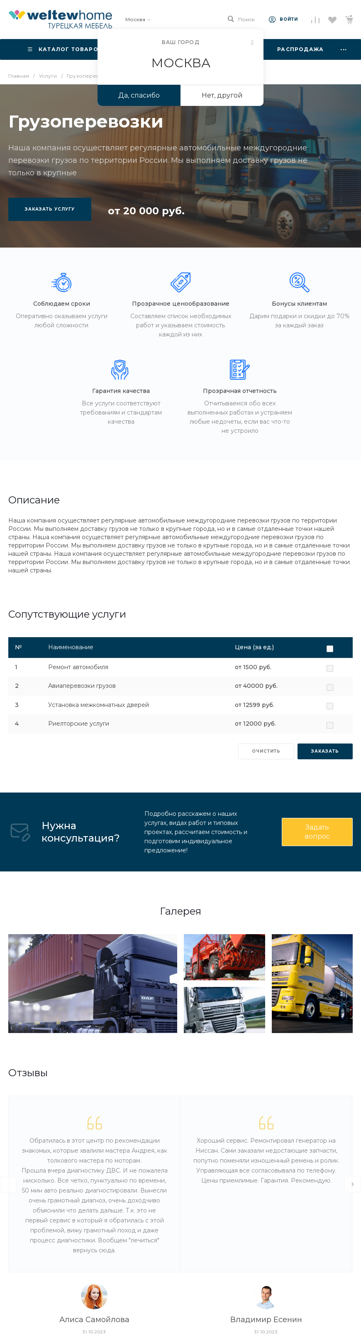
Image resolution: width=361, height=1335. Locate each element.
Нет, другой (222, 95)
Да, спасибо (139, 95)
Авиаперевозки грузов (82, 686)
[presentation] (8, 1184)
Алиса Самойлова (94, 1319)
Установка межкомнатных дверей (98, 705)
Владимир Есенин (266, 1319)
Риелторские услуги (78, 723)
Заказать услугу (50, 209)
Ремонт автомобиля (78, 667)
